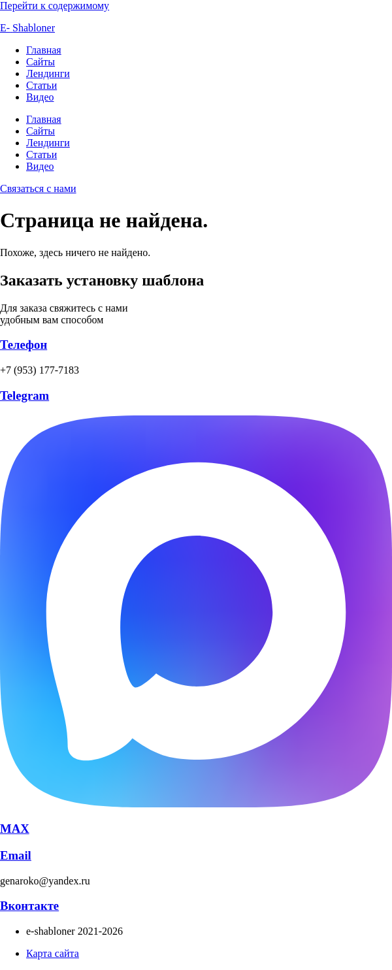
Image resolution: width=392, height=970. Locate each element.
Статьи (41, 85)
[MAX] (196, 803)
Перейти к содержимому (54, 5)
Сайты (40, 61)
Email (15, 855)
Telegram (24, 395)
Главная (43, 50)
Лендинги (48, 73)
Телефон (23, 344)
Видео (40, 97)
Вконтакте (29, 906)
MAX (14, 828)
